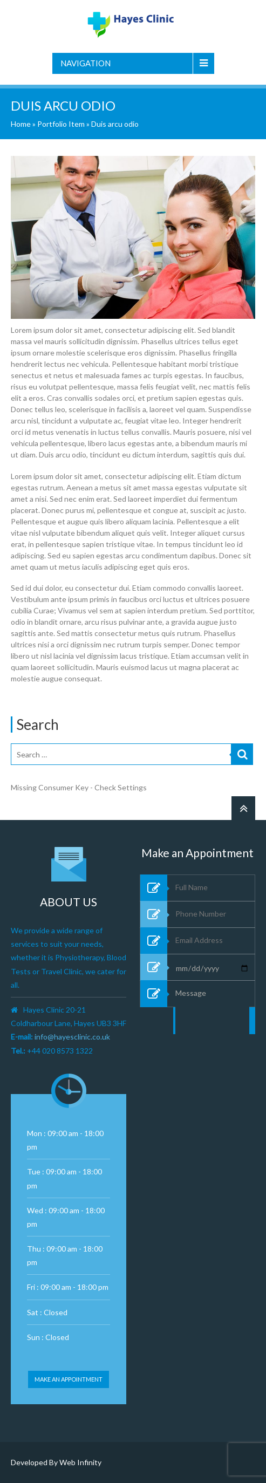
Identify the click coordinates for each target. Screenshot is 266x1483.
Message (212, 1044)
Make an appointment (69, 1379)
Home (21, 123)
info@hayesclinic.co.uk (72, 1036)
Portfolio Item (61, 123)
